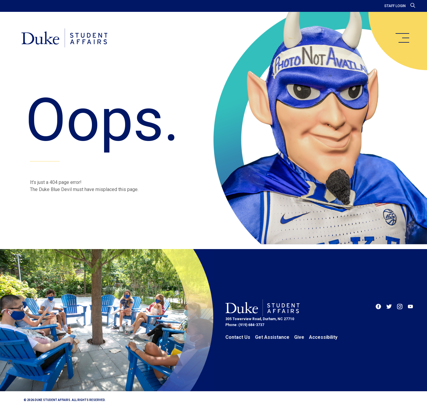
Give (299, 337)
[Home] (65, 38)
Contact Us (237, 337)
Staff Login (395, 6)
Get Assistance (272, 337)
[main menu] (402, 38)
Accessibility (323, 337)
